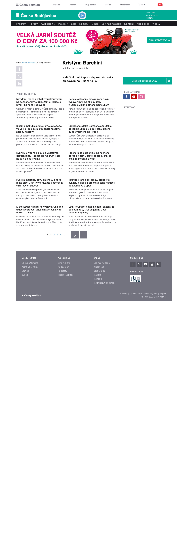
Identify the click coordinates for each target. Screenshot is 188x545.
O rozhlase (125, 5)
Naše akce (143, 23)
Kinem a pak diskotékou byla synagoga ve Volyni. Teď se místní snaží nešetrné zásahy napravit (39, 223)
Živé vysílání (64, 438)
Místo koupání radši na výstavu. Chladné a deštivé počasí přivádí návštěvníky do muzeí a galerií (39, 384)
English (163, 468)
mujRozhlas (90, 5)
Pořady (33, 23)
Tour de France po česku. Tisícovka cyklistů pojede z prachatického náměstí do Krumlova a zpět (92, 330)
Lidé (73, 23)
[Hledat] (168, 5)
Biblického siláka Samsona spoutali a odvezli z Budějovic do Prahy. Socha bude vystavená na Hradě (90, 223)
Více (156, 23)
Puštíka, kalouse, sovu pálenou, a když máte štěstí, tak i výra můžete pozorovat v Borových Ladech (39, 330)
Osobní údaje (136, 468)
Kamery (149, 18)
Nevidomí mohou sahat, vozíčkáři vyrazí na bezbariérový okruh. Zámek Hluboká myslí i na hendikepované (39, 169)
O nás (95, 23)
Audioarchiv (152, 15)
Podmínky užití (150, 468)
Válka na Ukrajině (30, 438)
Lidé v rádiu (99, 445)
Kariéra (97, 449)
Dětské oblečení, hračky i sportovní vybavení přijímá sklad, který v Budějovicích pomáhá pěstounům (89, 169)
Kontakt (129, 23)
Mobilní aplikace (66, 449)
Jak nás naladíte (111, 23)
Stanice (108, 5)
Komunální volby (30, 441)
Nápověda (99, 441)
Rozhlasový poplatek (104, 457)
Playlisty (63, 23)
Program (73, 5)
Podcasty (62, 445)
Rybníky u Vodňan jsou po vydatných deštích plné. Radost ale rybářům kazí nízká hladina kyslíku (38, 276)
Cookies (123, 468)
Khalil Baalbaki (29, 102)
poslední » (83, 409)
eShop (25, 449)
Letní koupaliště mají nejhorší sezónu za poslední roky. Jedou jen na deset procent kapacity (91, 384)
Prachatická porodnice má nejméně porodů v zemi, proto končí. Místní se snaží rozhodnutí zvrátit (90, 276)
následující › (75, 409)
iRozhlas (56, 5)
